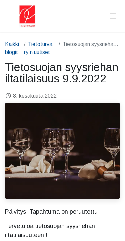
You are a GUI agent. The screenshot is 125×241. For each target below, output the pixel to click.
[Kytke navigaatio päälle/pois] (113, 16)
